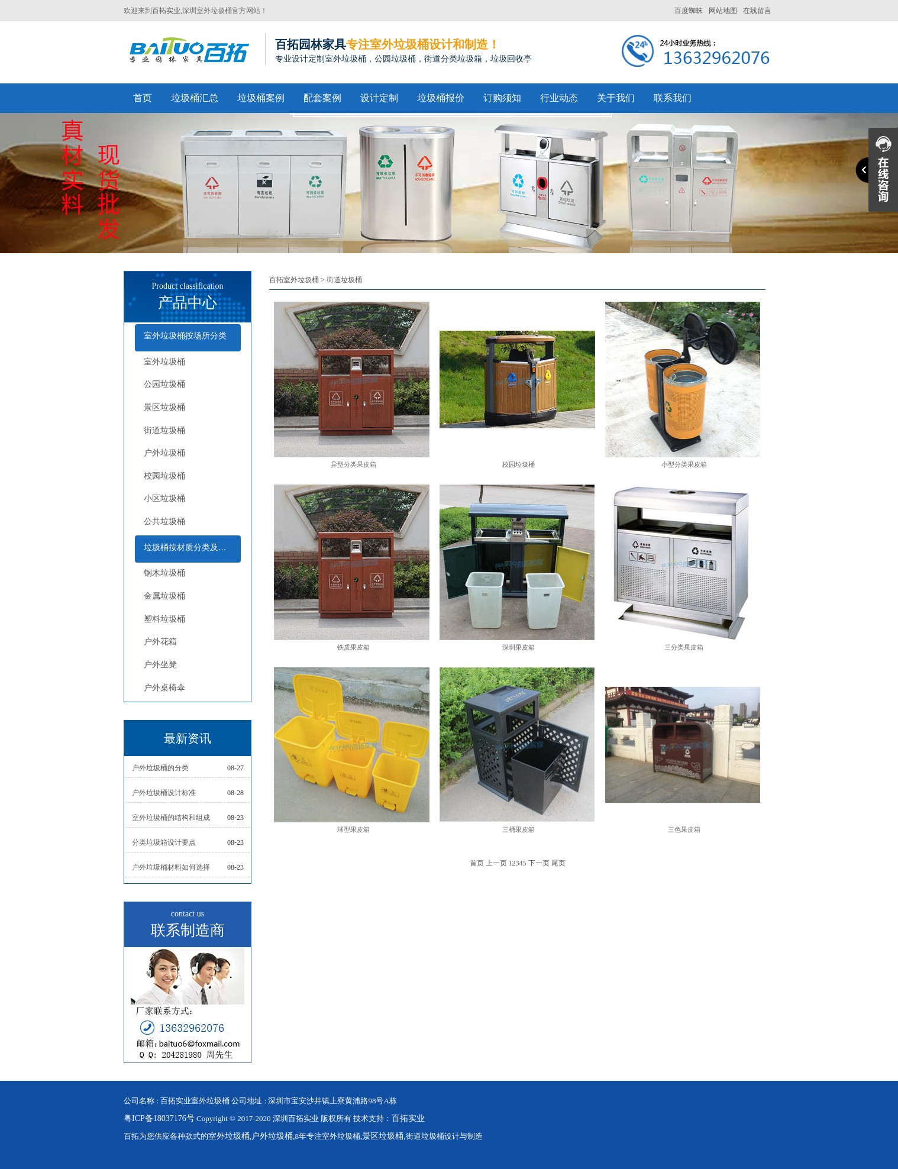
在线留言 (757, 11)
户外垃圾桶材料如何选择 (171, 867)
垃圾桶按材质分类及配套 (189, 547)
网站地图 (723, 11)
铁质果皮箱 (353, 647)
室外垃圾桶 (164, 361)
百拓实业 (166, 11)
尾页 (558, 863)
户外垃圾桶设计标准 (164, 793)
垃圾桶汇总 (194, 98)
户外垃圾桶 (164, 452)
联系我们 (673, 98)
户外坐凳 (160, 664)
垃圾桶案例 (261, 98)
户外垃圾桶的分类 (160, 768)
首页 (142, 98)
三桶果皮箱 (518, 829)
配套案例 (322, 98)
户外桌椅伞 (164, 687)
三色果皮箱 (684, 829)
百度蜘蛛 (688, 11)
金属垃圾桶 (164, 596)
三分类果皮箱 (683, 647)
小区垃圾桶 (164, 498)
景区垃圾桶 (164, 407)
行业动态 (559, 98)
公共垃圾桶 (164, 521)
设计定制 (379, 98)
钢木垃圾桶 (164, 573)
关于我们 (616, 98)
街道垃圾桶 (164, 430)
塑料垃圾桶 (164, 619)
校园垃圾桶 (164, 476)
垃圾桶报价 (440, 98)
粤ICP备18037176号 (159, 1118)
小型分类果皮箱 (684, 464)
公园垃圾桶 (164, 384)
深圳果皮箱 (518, 647)
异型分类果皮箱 (353, 464)
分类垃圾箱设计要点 (164, 842)
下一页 (539, 863)
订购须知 (502, 98)
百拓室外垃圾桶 (294, 280)
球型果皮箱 (353, 829)
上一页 (496, 863)
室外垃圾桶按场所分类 (185, 335)
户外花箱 (160, 641)
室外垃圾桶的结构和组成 (171, 817)
